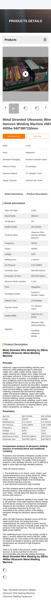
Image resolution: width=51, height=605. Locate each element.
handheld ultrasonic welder (22, 590)
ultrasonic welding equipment (17, 596)
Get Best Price (14, 136)
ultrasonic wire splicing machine (19, 593)
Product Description (37, 194)
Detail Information (14, 194)
